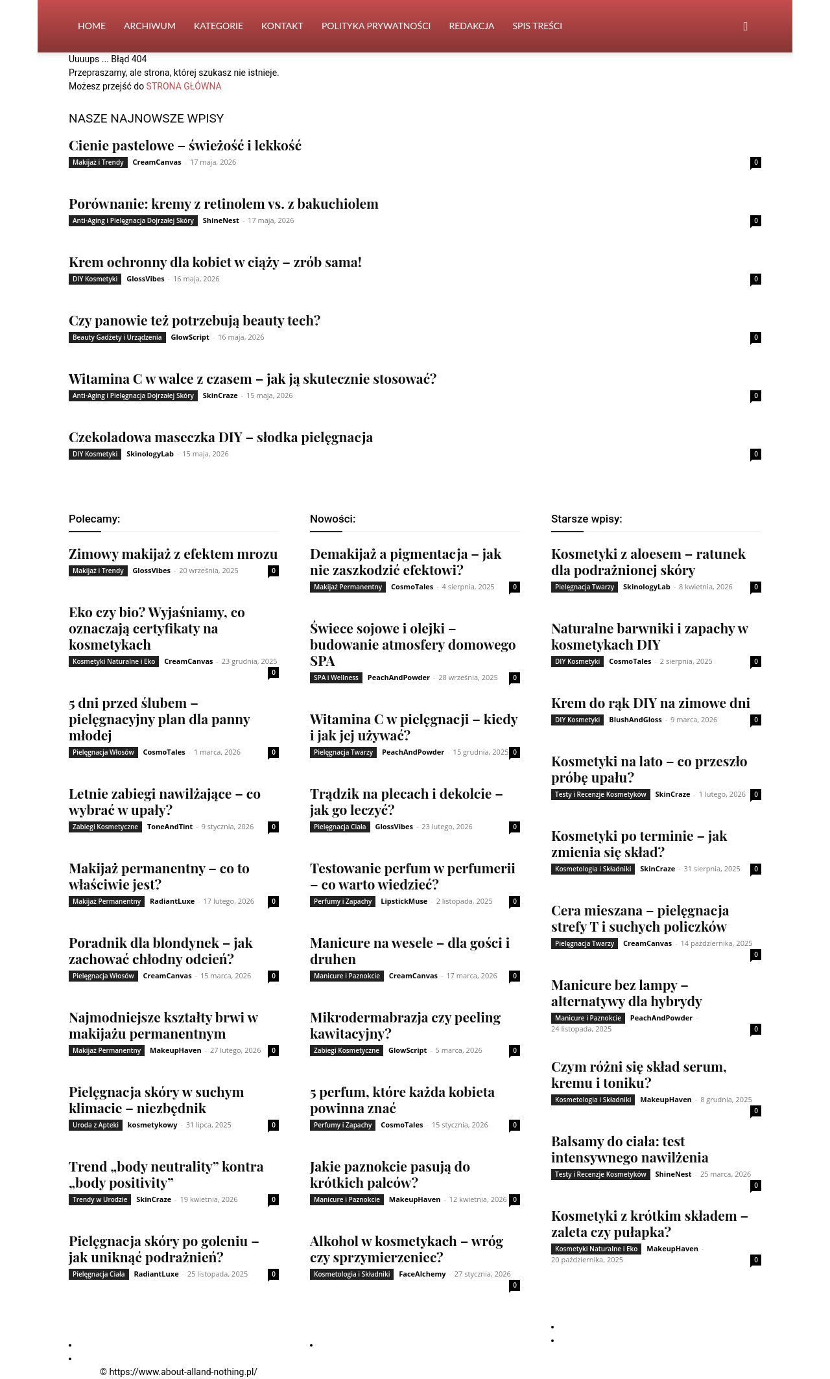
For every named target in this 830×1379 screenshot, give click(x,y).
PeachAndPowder (399, 677)
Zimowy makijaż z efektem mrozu (173, 553)
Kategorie (218, 25)
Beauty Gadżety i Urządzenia (117, 337)
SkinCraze (220, 395)
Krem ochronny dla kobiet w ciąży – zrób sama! (215, 261)
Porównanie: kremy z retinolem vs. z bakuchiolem (224, 203)
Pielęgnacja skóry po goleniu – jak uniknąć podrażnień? (164, 1248)
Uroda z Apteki (96, 1124)
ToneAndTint (170, 826)
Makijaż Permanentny (107, 901)
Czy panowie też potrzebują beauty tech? (194, 320)
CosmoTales (164, 752)
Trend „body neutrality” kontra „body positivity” (166, 1174)
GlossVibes (145, 278)
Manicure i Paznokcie (347, 975)
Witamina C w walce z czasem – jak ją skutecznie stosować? (252, 378)
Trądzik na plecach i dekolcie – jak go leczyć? (406, 801)
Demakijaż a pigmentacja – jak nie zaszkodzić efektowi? (405, 561)
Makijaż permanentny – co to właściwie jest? (159, 875)
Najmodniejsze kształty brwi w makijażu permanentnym (163, 1025)
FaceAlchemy (422, 1274)
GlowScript (190, 337)
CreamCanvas (156, 162)
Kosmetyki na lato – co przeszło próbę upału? (649, 768)
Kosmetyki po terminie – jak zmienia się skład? (639, 843)
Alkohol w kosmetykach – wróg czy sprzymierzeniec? (406, 1248)
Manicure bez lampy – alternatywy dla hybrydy (626, 992)
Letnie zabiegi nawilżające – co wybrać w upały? (165, 801)
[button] (745, 27)
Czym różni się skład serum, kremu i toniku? (639, 1074)
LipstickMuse (404, 901)
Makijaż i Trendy (98, 162)
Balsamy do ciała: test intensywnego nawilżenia (630, 1148)
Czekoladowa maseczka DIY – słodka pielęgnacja (221, 436)
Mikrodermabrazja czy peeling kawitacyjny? (405, 1025)
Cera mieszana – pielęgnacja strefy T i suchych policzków (640, 918)
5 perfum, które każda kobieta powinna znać (402, 1099)
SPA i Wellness (336, 677)
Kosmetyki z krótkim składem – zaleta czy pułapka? (649, 1223)
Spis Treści (537, 25)
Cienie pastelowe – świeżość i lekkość (185, 145)
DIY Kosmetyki (95, 278)
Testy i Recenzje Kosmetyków (600, 794)
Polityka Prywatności (376, 25)
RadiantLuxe (172, 901)
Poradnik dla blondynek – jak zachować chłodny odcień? (161, 950)
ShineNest (221, 220)
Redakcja (471, 25)
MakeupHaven (176, 1050)
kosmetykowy (153, 1124)
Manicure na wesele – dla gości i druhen (410, 950)
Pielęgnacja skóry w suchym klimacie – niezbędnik (156, 1099)
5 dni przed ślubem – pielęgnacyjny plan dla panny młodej (159, 718)
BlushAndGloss (635, 719)
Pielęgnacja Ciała (99, 1274)
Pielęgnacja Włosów (103, 752)
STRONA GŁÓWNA (184, 86)
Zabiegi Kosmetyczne (105, 826)
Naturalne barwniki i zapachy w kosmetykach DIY (649, 636)
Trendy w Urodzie (100, 1199)
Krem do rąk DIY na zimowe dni (650, 702)
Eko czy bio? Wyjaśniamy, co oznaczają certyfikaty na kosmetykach (157, 627)
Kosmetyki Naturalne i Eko (114, 661)
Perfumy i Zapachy (343, 901)
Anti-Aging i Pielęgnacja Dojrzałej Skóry (133, 220)
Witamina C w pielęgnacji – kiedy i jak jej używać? (413, 726)
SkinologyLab (150, 453)
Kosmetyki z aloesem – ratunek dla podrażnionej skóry (648, 561)
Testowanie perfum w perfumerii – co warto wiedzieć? (413, 875)
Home (92, 25)
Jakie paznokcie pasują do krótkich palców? (390, 1174)
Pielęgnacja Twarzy (343, 752)
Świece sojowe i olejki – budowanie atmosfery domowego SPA (413, 644)
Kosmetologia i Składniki (352, 1274)
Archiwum (150, 25)
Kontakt (282, 25)
